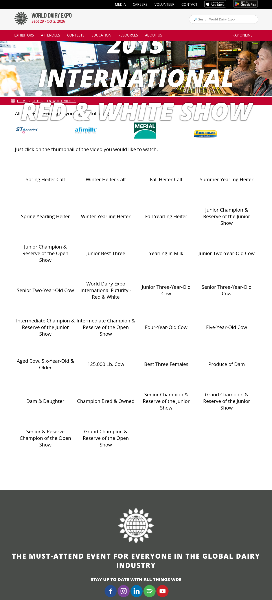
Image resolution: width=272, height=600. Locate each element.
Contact (189, 4)
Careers (140, 4)
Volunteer (164, 4)
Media (120, 4)
